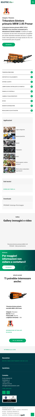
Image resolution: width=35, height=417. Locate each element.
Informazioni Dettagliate (14, 330)
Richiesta (9, 44)
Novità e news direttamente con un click (15, 361)
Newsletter (6, 358)
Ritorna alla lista (9, 349)
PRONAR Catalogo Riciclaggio (13, 205)
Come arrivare (6, 388)
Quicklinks (5, 368)
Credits (14, 409)
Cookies (18, 409)
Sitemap (10, 415)
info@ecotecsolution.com (10, 386)
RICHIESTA (9, 267)
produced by (19, 415)
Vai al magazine (18, 340)
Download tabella (9, 189)
